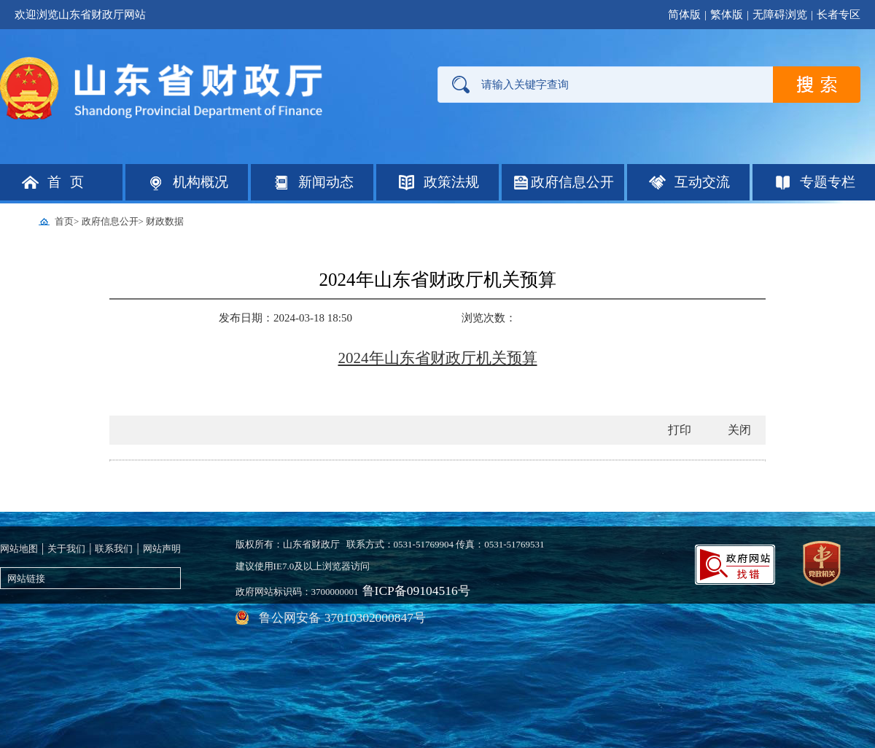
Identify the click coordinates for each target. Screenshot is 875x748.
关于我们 (66, 543)
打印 (679, 424)
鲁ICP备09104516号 (402, 582)
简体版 (684, 14)
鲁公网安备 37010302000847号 (529, 582)
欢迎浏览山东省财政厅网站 (80, 14)
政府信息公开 (110, 221)
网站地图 (19, 543)
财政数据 (165, 221)
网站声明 (162, 543)
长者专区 (838, 14)
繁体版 (726, 14)
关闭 (739, 424)
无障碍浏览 (779, 14)
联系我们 (114, 543)
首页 (64, 221)
